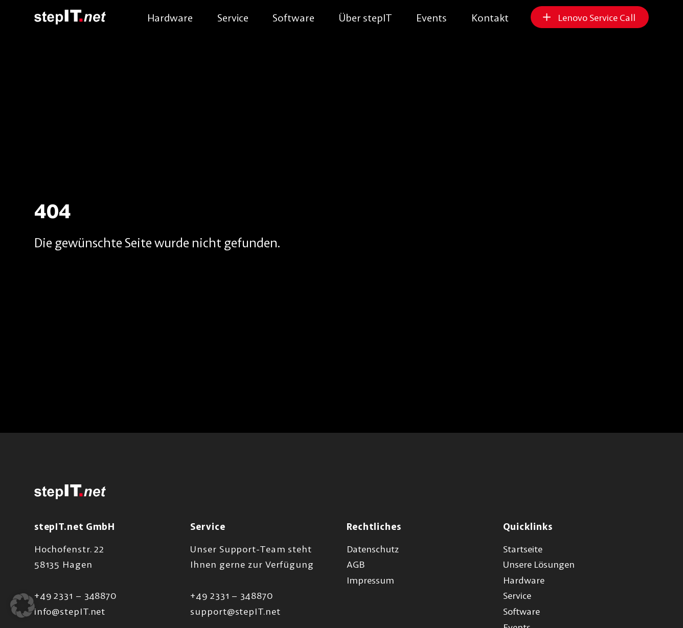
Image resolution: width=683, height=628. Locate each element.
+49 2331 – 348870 (75, 595)
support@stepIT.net (235, 611)
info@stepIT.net (70, 611)
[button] (22, 605)
